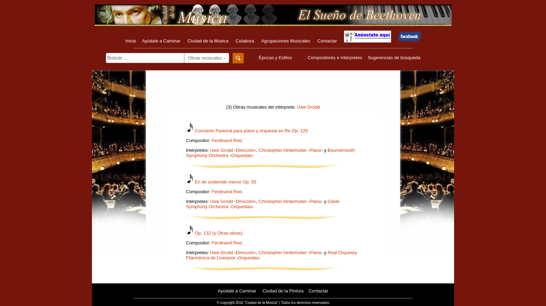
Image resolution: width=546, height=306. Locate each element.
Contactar (327, 41)
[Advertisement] (273, 89)
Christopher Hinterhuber (283, 150)
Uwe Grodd (308, 107)
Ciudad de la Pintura (283, 290)
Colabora (245, 41)
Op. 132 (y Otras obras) (219, 233)
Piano (315, 150)
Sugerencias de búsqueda (394, 57)
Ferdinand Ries (227, 140)
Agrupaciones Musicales (285, 41)
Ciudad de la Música (207, 41)
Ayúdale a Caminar (161, 41)
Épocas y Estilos (276, 57)
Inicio (130, 41)
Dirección (245, 150)
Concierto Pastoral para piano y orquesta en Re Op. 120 (251, 130)
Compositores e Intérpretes (334, 57)
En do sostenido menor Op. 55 (225, 182)
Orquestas (241, 155)
